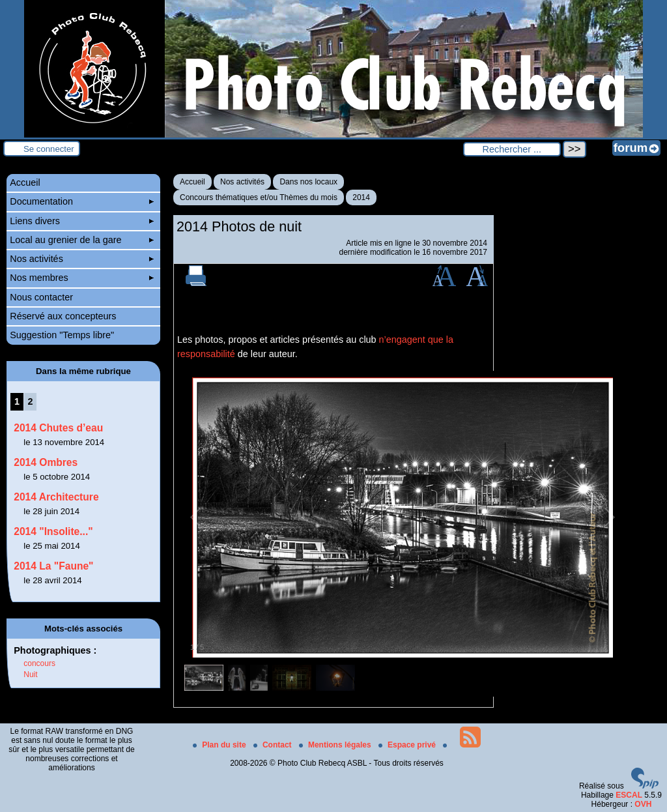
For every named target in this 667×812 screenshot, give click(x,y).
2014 (361, 197)
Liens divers (82, 221)
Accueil (192, 181)
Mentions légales (336, 744)
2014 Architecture (56, 496)
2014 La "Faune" (53, 566)
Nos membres (82, 277)
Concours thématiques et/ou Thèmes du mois (258, 197)
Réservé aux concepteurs (63, 316)
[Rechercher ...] (512, 149)
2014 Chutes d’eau (58, 427)
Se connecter (48, 149)
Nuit (30, 674)
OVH (642, 804)
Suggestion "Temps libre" (62, 335)
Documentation (82, 201)
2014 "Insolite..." (53, 531)
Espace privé (408, 744)
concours (39, 663)
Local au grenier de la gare (82, 240)
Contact (273, 744)
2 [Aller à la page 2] (30, 401)
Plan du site (220, 744)
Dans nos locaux (308, 181)
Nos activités (242, 181)
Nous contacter (41, 297)
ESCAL (629, 795)
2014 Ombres (46, 462)
